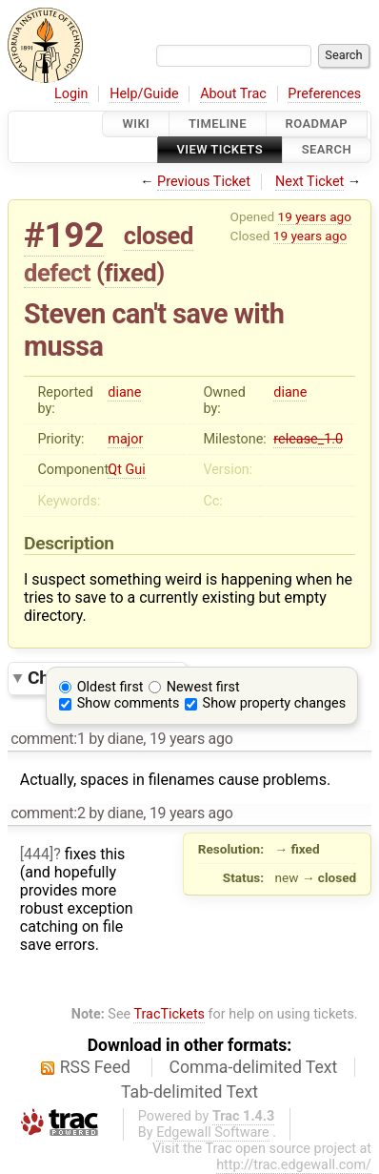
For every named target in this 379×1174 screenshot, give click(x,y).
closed (158, 235)
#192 (64, 235)
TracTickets (169, 1014)
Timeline (218, 123)
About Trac (233, 94)
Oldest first (110, 687)
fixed (131, 272)
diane (124, 392)
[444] (36, 854)
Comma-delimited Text (254, 1067)
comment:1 (47, 739)
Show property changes (274, 703)
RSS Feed (95, 1067)
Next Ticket (309, 182)
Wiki (136, 123)
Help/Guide (144, 94)
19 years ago (314, 216)
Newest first (203, 687)
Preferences (324, 94)
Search (326, 150)
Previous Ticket (203, 182)
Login (71, 94)
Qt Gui (126, 470)
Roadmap (317, 123)
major (125, 439)
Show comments (128, 703)
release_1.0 (308, 439)
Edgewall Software (212, 1132)
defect (57, 272)
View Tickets (220, 150)
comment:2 (47, 813)
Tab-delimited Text (189, 1092)
